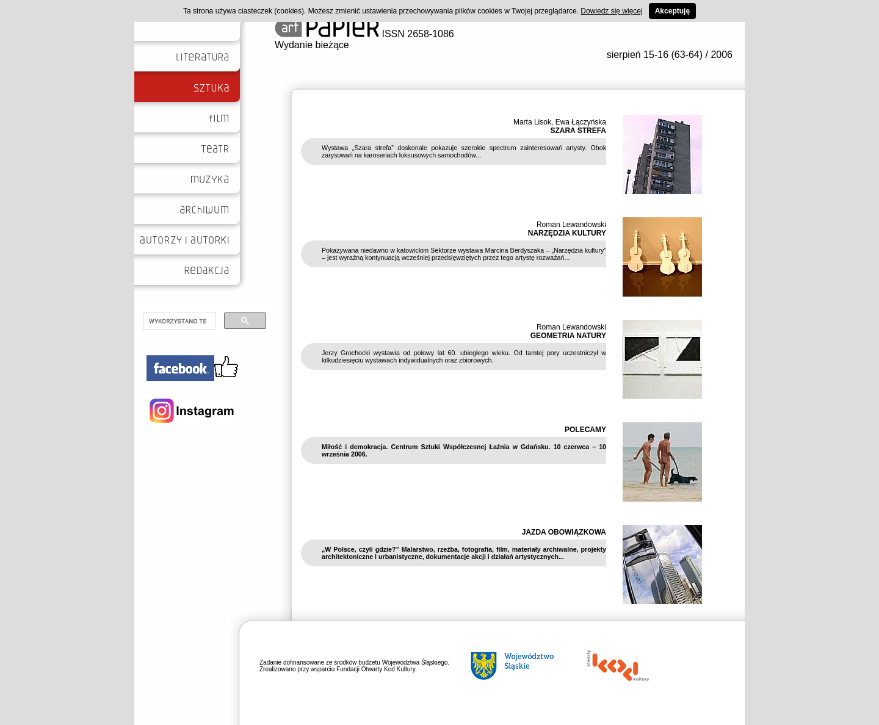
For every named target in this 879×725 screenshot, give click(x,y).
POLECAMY (585, 429)
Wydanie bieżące (312, 45)
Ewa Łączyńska (580, 122)
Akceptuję (672, 11)
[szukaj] (178, 321)
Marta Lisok (532, 122)
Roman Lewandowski (571, 224)
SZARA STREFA (578, 130)
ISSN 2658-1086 (364, 34)
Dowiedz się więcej (611, 11)
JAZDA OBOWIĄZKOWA (564, 532)
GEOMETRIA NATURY (568, 335)
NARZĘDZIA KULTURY (567, 233)
